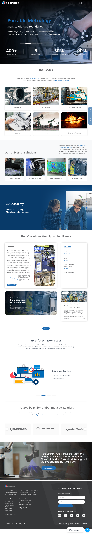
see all (46, 328)
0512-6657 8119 (8, 510)
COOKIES (84, 524)
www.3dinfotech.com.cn (9, 517)
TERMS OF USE (63, 524)
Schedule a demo (48, 468)
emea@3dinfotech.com (25, 504)
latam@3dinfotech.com (25, 500)
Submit (66, 506)
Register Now (11, 284)
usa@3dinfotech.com (24, 508)
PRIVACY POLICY (74, 524)
